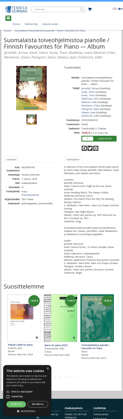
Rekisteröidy (31, 24)
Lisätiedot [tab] (11, 159)
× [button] (47, 368)
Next (117, 333)
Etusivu (16, 24)
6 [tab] (70, 377)
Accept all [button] (16, 404)
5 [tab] (65, 377)
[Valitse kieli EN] (115, 8)
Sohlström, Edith (90, 115)
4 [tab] (60, 377)
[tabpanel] (23, 326)
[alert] (27, 390)
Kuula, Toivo (88, 95)
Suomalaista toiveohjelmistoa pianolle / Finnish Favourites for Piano (50, 30)
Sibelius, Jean (88, 112)
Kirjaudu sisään (50, 24)
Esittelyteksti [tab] (72, 159)
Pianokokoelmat (30, 194)
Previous (3, 333)
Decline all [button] (38, 404)
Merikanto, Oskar (90, 105)
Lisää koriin (104, 138)
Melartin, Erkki (89, 102)
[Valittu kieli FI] (120, 8)
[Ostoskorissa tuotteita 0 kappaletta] (90, 9)
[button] (82, 9)
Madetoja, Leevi (90, 98)
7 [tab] (74, 377)
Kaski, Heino (88, 91)
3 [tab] (55, 377)
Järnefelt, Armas (90, 88)
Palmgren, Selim (90, 109)
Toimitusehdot (100, 414)
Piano (24, 191)
